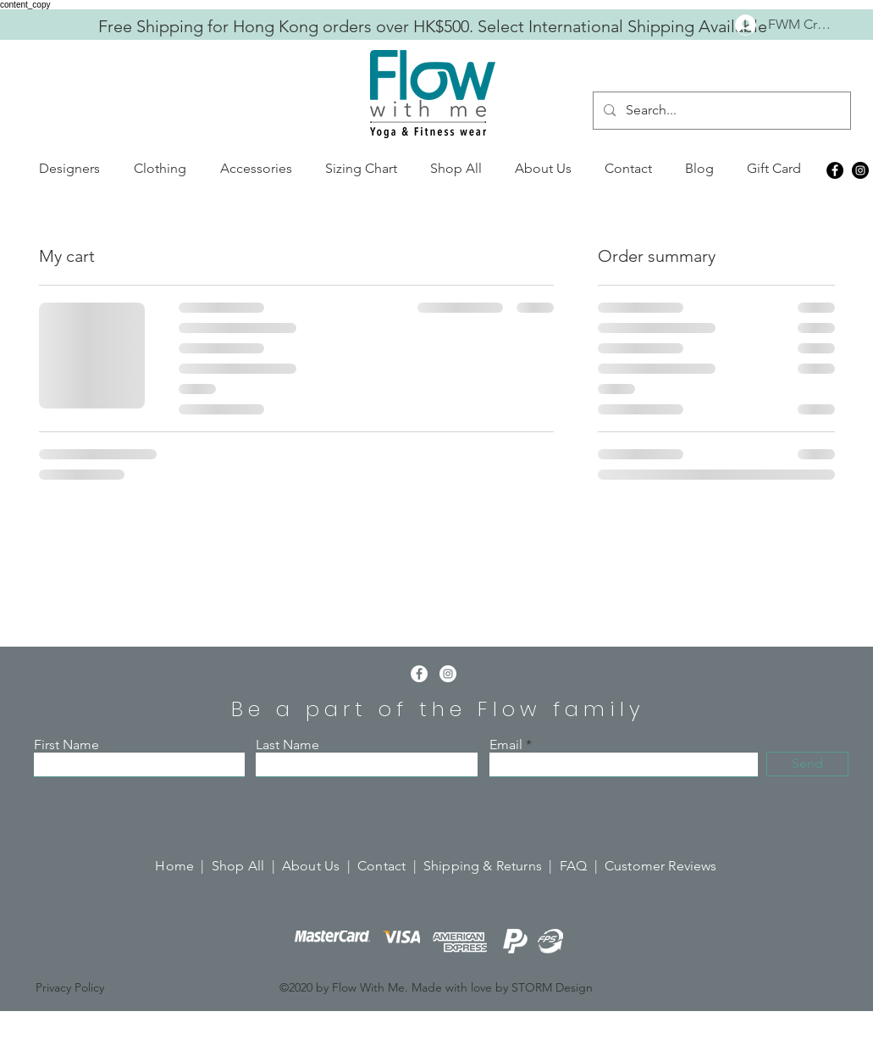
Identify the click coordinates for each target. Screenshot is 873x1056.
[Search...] (720, 110)
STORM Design (552, 987)
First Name (66, 745)
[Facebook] (834, 170)
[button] (69, 168)
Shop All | (247, 866)
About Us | (319, 866)
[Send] (807, 764)
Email (505, 745)
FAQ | (582, 866)
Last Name (287, 745)
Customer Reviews (661, 866)
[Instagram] (860, 170)
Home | (183, 866)
